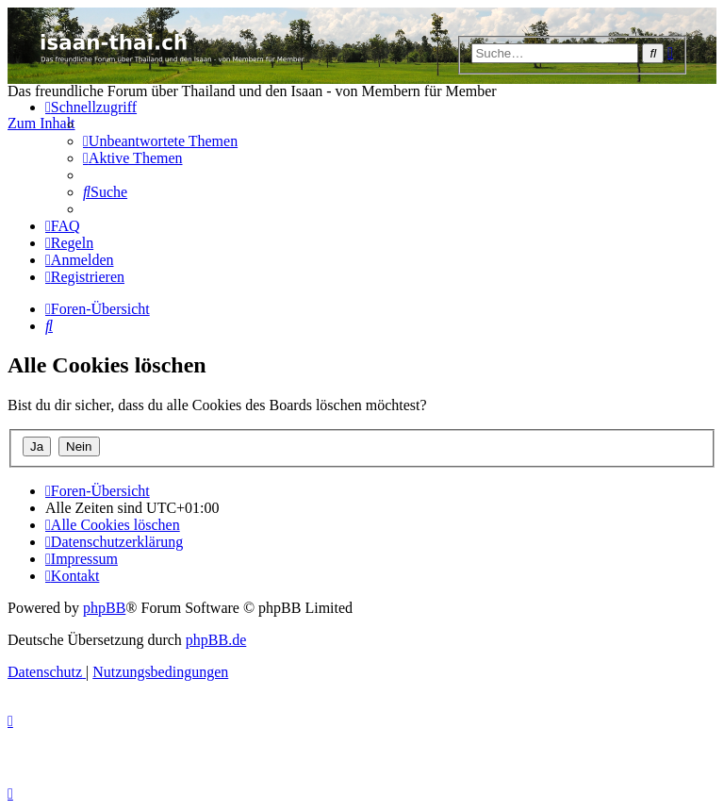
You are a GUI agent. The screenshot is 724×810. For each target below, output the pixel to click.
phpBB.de (216, 640)
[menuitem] (160, 141)
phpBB (104, 608)
